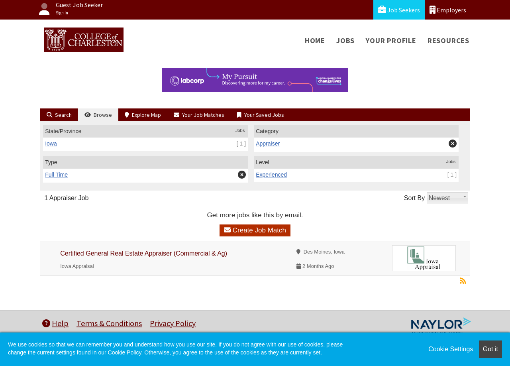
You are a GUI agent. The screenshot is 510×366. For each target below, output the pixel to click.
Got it (490, 349)
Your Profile (391, 40)
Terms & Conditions (109, 323)
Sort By (414, 198)
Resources (448, 40)
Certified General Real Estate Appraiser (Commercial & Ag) (143, 253)
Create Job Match (255, 230)
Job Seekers (399, 10)
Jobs (345, 40)
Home (315, 40)
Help (55, 323)
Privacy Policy (173, 323)
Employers (448, 10)
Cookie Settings (450, 349)
